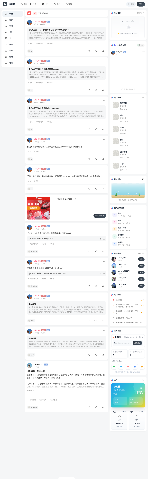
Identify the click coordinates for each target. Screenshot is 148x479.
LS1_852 (119, 52)
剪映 (37, 151)
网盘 (52, 244)
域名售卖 (40, 43)
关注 (141, 259)
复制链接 (137, 343)
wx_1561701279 (124, 271)
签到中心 (141, 13)
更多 (143, 97)
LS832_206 (122, 278)
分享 (44, 244)
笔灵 (37, 181)
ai (30, 151)
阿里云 (50, 43)
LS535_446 (122, 258)
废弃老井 (43, 400)
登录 (141, 4)
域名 (31, 43)
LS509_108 (122, 264)
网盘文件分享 (34, 244)
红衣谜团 (33, 400)
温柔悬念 (54, 400)
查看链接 (77, 147)
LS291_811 (122, 284)
